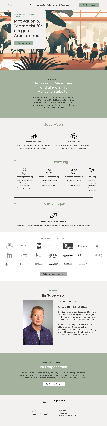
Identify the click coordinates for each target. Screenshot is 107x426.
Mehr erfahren (23, 45)
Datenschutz (63, 413)
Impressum (62, 411)
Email (34, 414)
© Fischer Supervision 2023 (67, 416)
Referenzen (52, 5)
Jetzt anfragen (89, 5)
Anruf (45, 414)
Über (32, 5)
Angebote (41, 5)
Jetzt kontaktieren (53, 384)
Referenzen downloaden (53, 274)
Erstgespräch (64, 5)
